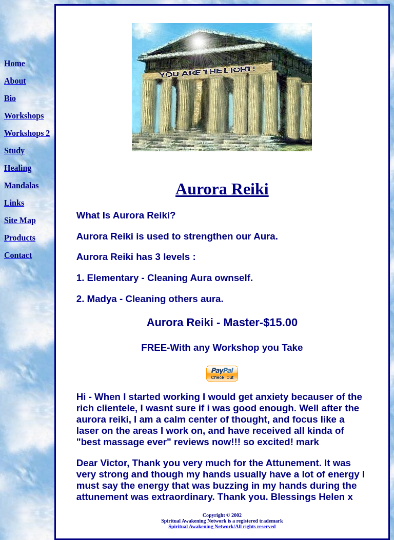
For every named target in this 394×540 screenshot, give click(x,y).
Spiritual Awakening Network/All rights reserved (221, 526)
